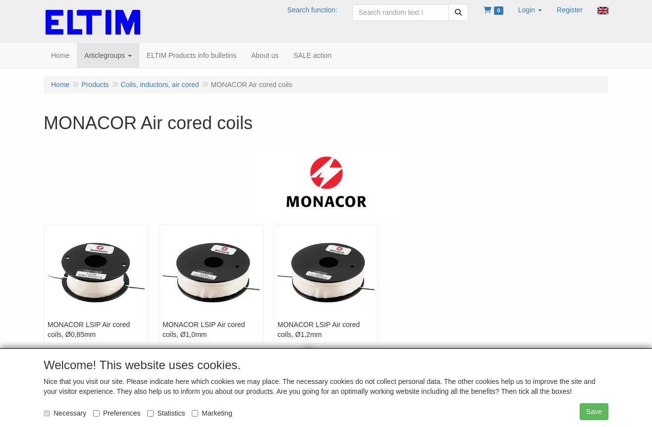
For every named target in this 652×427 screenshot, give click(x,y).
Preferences (116, 413)
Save (594, 412)
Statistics (166, 413)
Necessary (65, 413)
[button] (530, 10)
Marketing (212, 413)
